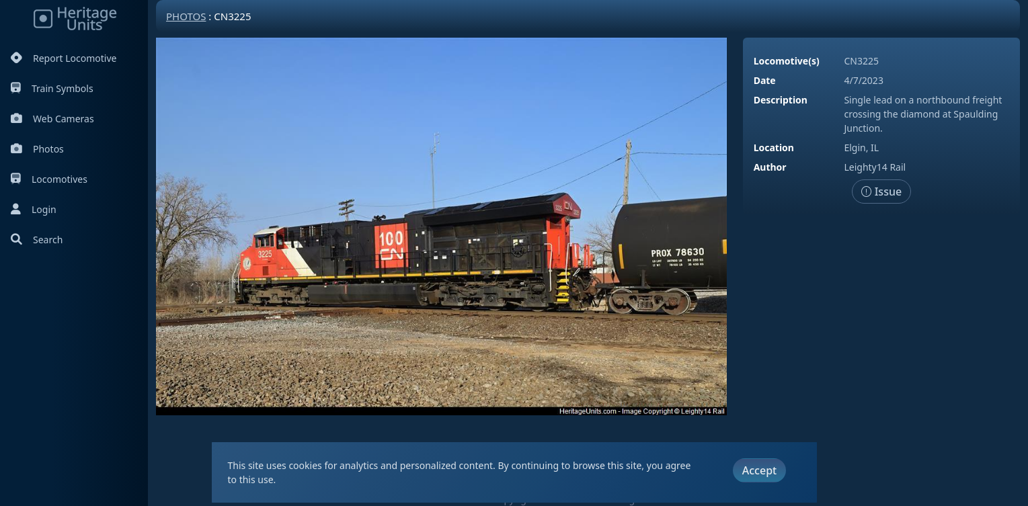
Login (33, 209)
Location (774, 147)
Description (780, 99)
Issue (881, 191)
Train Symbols (52, 88)
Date (765, 80)
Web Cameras (52, 118)
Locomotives (49, 179)
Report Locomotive (63, 58)
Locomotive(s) (787, 60)
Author (770, 167)
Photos (37, 148)
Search (37, 239)
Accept (759, 470)
